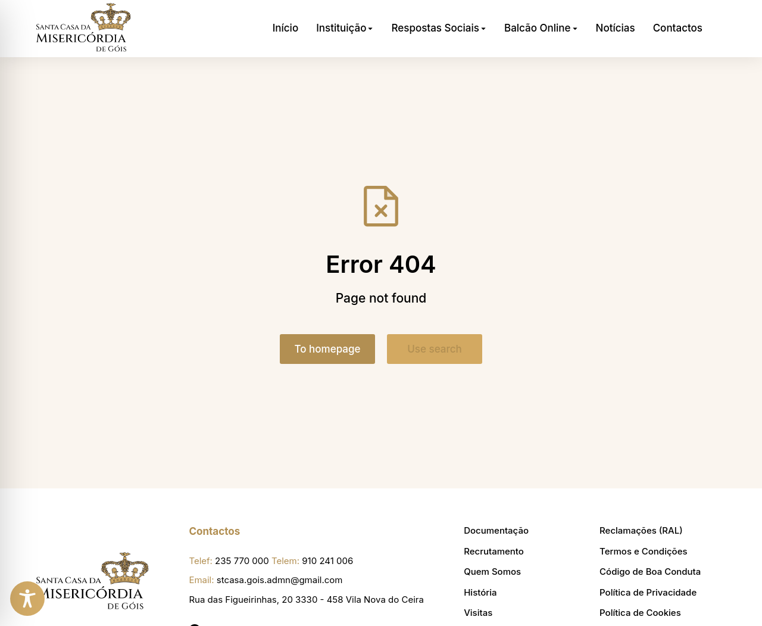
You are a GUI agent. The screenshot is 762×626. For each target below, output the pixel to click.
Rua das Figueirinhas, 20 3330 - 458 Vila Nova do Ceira (306, 599)
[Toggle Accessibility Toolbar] (27, 598)
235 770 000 (242, 560)
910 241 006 (327, 560)
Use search (434, 349)
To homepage (328, 349)
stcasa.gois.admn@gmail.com (280, 579)
